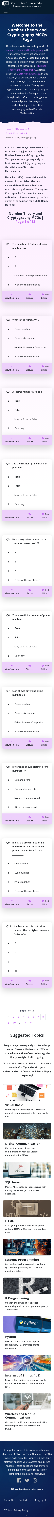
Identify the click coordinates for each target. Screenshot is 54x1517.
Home (8, 129)
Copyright (40, 1500)
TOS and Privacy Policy (16, 1510)
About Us (9, 1500)
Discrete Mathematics (15, 133)
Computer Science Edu (22, 4)
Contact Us (25, 1500)
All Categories (21, 129)
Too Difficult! (45, 296)
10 (14, 1022)
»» (31, 1022)
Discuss (29, 296)
